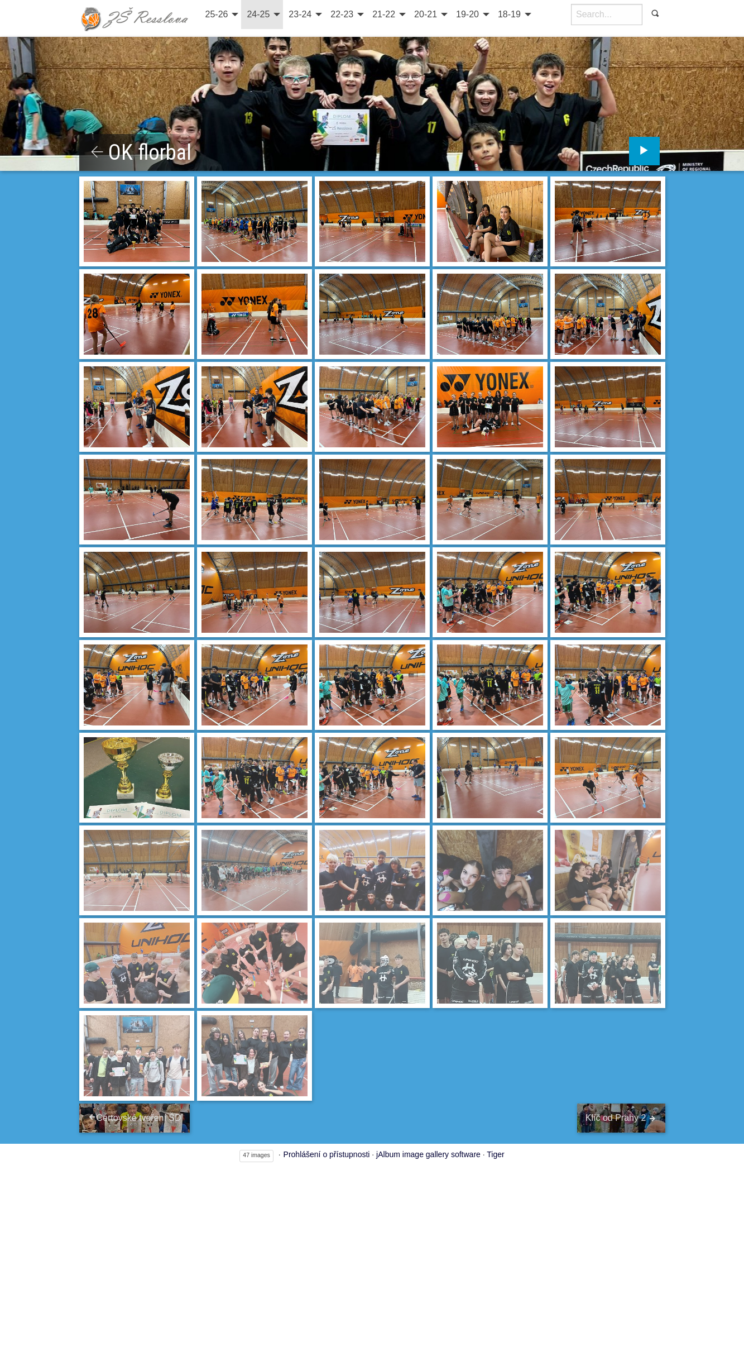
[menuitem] (221, 14)
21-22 (383, 14)
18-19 (509, 14)
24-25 (258, 14)
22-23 (341, 14)
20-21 (425, 14)
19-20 (467, 14)
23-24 (300, 14)
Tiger (495, 1155)
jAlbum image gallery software (428, 1155)
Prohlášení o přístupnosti (327, 1155)
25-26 (216, 14)
